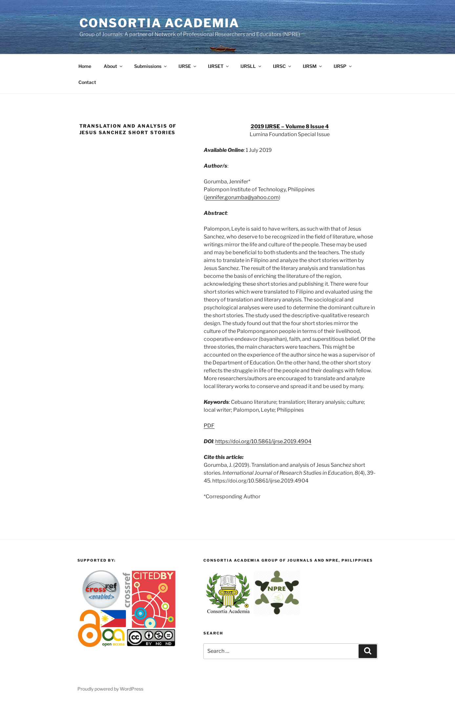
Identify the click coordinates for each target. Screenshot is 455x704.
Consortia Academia (159, 23)
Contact (87, 82)
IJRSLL (251, 66)
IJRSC (282, 66)
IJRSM (313, 66)
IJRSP (343, 66)
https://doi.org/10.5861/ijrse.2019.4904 (263, 441)
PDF (209, 426)
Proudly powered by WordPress (110, 689)
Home (84, 66)
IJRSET (219, 66)
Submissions (151, 66)
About (113, 66)
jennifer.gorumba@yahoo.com (242, 197)
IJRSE (187, 66)
